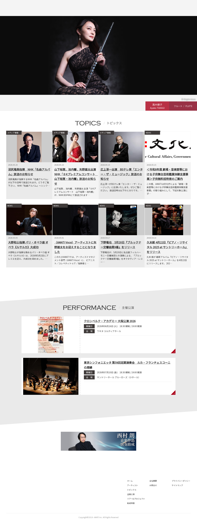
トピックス (131, 489)
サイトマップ (177, 485)
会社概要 (153, 480)
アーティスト (132, 485)
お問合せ (153, 485)
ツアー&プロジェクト (136, 498)
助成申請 (131, 503)
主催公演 (131, 494)
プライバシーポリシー (181, 480)
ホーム (130, 480)
